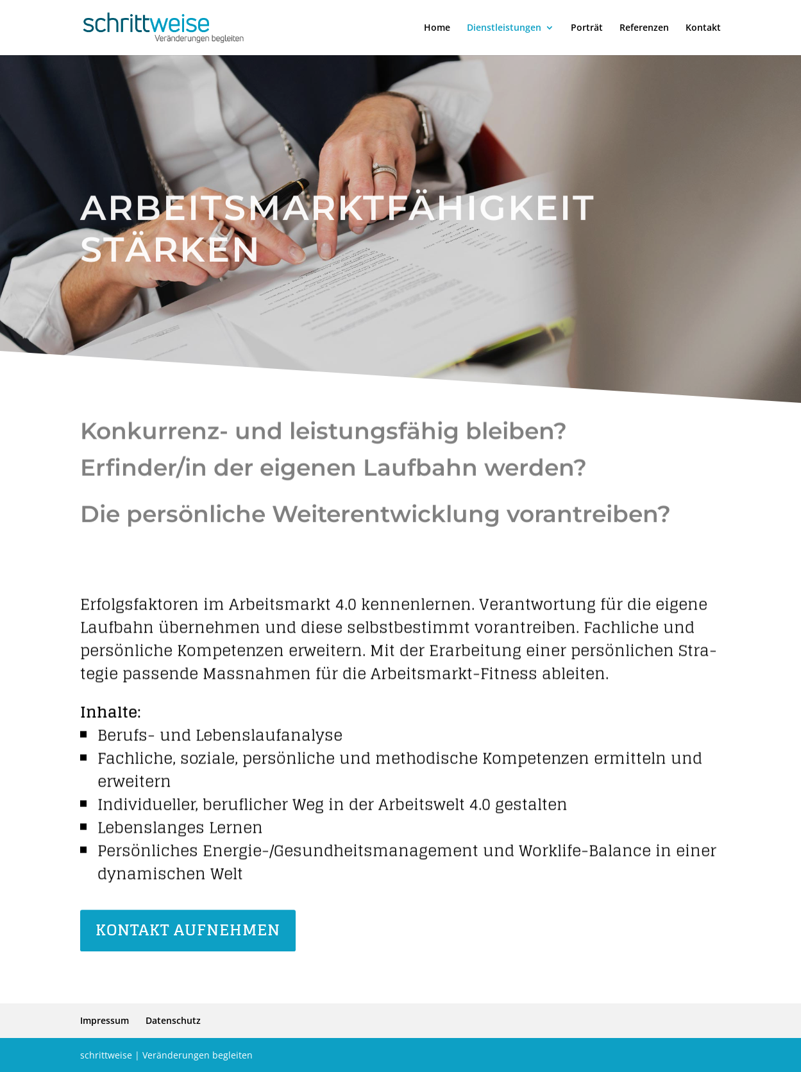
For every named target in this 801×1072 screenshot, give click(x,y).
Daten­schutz (173, 1020)
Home (437, 28)
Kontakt (703, 28)
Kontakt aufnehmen (188, 932)
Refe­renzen (644, 28)
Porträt (587, 28)
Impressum (104, 1020)
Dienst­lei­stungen (504, 28)
